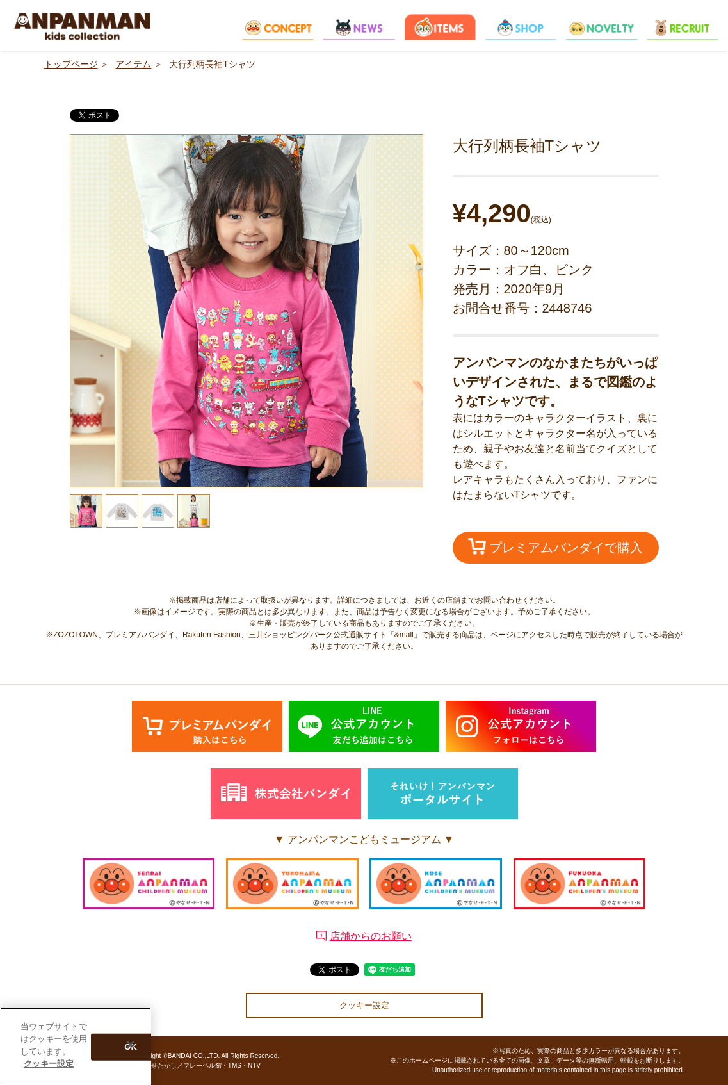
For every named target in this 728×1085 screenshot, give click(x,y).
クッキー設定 (364, 1005)
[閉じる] (131, 1046)
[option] (246, 311)
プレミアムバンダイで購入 (555, 546)
